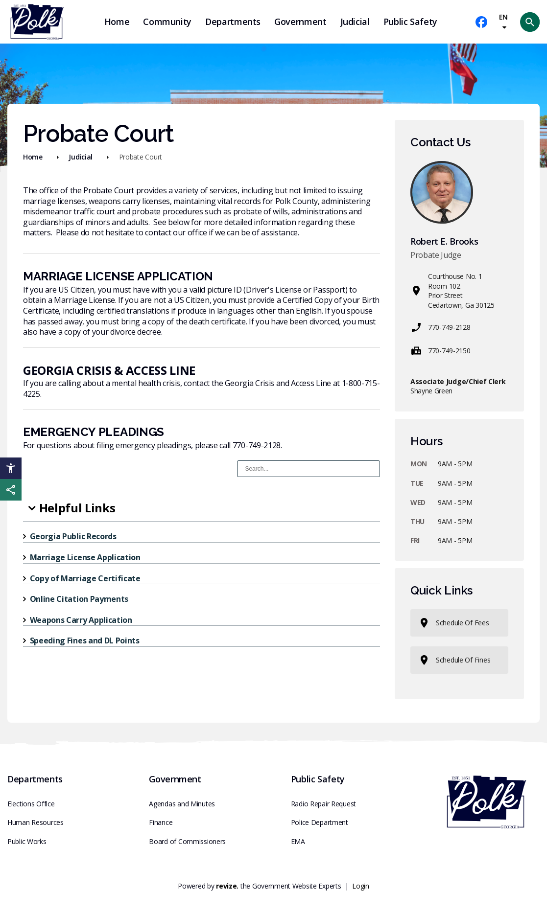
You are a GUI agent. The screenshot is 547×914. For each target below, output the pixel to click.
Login (360, 886)
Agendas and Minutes (182, 803)
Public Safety (410, 21)
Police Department (319, 822)
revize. (227, 886)
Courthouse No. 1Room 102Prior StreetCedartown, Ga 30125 (452, 291)
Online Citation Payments (79, 599)
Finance (160, 822)
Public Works (27, 841)
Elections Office (31, 803)
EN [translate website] (503, 21)
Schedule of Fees (453, 623)
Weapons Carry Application (81, 620)
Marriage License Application (85, 557)
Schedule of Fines (454, 660)
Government (300, 21)
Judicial (355, 21)
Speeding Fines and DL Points (85, 640)
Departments (233, 21)
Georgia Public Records (73, 536)
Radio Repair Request (323, 803)
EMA (298, 841)
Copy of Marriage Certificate (85, 578)
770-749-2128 (440, 327)
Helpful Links (77, 508)
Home (117, 21)
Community (167, 21)
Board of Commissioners (187, 841)
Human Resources (35, 822)
